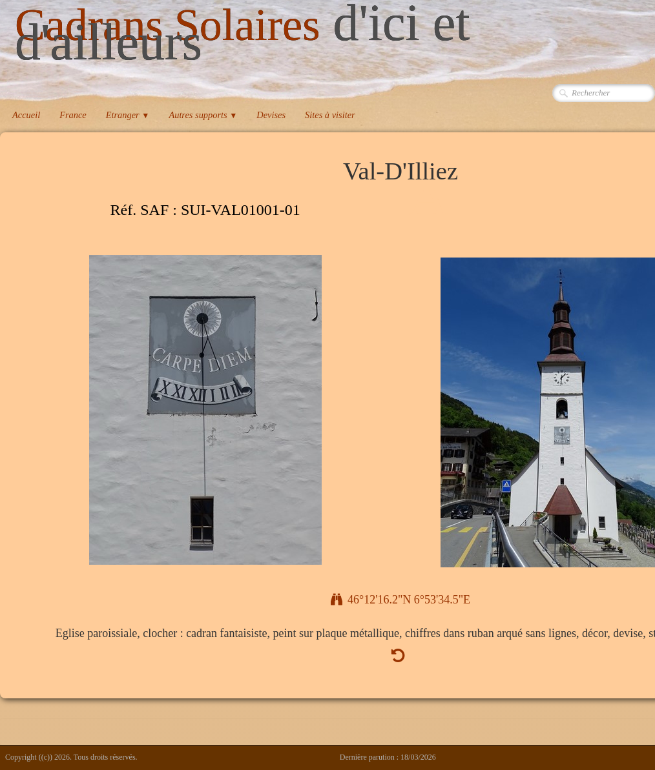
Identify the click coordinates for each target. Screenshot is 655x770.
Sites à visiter (330, 115)
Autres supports (203, 115)
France (73, 115)
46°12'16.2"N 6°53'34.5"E (400, 599)
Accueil (26, 115)
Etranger (128, 115)
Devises (271, 115)
